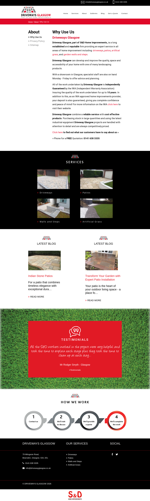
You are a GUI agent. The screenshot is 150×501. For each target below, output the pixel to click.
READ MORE (36, 296)
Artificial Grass (91, 221)
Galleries (94, 13)
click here (113, 104)
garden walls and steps (76, 54)
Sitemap (33, 45)
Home (65, 13)
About (84, 13)
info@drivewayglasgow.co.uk (96, 2)
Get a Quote (113, 13)
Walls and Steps (48, 221)
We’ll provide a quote (88, 423)
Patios (85, 192)
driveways (98, 50)
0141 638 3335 (121, 2)
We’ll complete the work (116, 423)
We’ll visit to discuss (61, 423)
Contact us (33, 421)
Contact (124, 13)
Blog (103, 13)
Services (75, 13)
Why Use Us (35, 37)
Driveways (44, 192)
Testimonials (75, 370)
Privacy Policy (36, 41)
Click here (57, 132)
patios (107, 50)
